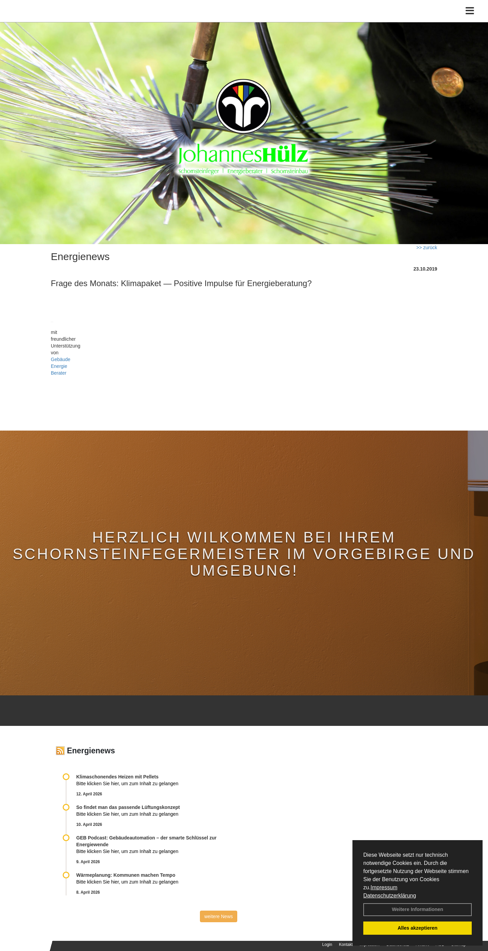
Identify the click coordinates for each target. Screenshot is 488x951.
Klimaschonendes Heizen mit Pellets (117, 776)
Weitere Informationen (417, 909)
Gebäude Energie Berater (60, 366)
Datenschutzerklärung (389, 895)
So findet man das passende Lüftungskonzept (128, 807)
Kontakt (346, 944)
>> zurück (426, 247)
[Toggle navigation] (470, 19)
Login (327, 944)
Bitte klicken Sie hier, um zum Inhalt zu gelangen (127, 783)
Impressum (383, 887)
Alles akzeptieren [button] (418, 928)
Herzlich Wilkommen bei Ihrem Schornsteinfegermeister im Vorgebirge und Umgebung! (244, 554)
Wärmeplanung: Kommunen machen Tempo (125, 875)
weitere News (218, 916)
